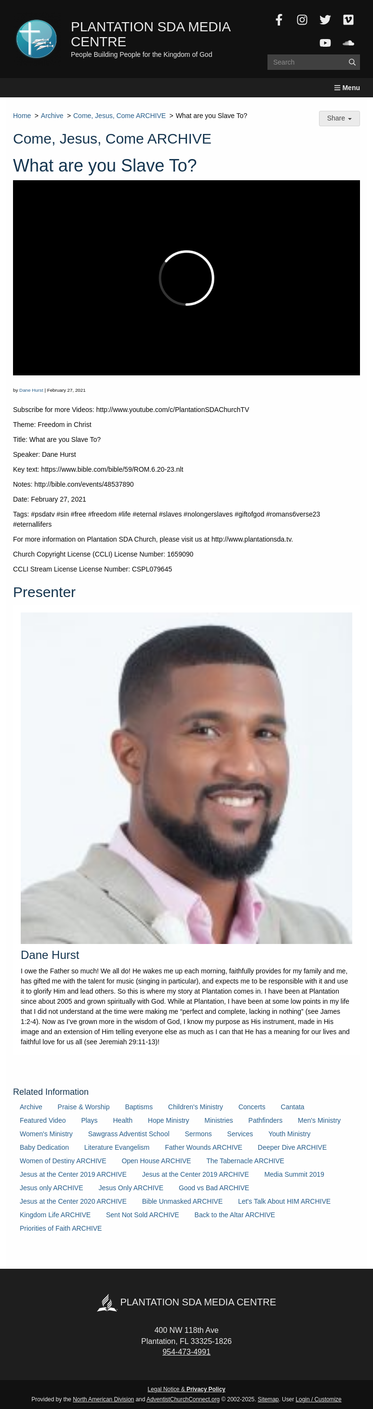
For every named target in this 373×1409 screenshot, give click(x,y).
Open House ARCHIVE (156, 1161)
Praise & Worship (84, 1107)
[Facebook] (279, 19)
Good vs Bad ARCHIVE (214, 1188)
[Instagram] (302, 19)
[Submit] (352, 62)
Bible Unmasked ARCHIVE (182, 1201)
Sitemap (268, 1399)
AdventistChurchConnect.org (183, 1399)
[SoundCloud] (348, 42)
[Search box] (313, 62)
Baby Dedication (44, 1147)
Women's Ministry (46, 1134)
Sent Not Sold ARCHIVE (142, 1215)
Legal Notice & (186, 1389)
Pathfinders (265, 1120)
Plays (89, 1120)
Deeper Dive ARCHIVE (292, 1147)
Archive (52, 116)
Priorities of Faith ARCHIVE (61, 1228)
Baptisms (139, 1107)
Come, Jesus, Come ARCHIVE (119, 116)
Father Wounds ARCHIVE (203, 1147)
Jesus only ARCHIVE (51, 1188)
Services (240, 1134)
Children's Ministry (195, 1107)
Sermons (198, 1134)
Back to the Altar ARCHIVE (235, 1215)
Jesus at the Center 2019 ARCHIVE (73, 1174)
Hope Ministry (168, 1120)
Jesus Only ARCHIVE (130, 1188)
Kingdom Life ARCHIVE (55, 1215)
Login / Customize (319, 1399)
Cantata (293, 1107)
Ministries (218, 1120)
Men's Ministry (319, 1120)
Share (339, 118)
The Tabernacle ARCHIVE (245, 1161)
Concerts (252, 1107)
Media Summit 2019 (294, 1174)
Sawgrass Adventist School (129, 1134)
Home (22, 116)
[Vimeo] (348, 19)
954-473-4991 (186, 1352)
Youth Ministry (289, 1134)
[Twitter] (325, 19)
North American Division (103, 1399)
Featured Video (43, 1120)
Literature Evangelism (116, 1147)
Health (123, 1120)
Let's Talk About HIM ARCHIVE (284, 1201)
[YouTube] (325, 42)
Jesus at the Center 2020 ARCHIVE (73, 1201)
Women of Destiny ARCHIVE (63, 1161)
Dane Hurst (31, 390)
